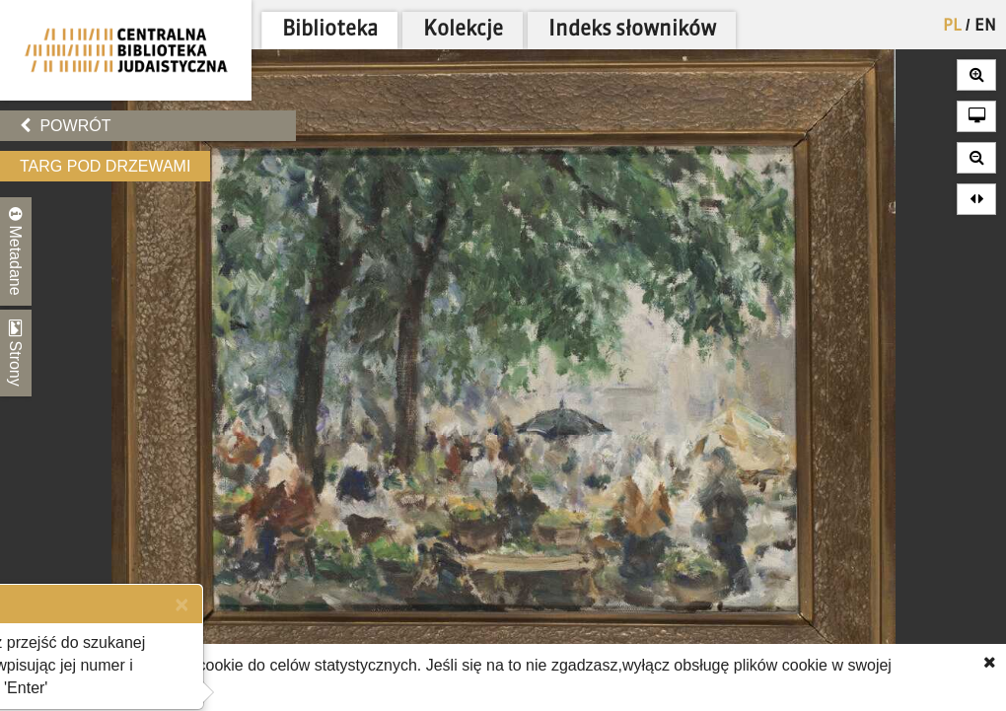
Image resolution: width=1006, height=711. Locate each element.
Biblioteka (330, 30)
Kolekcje (463, 30)
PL (952, 27)
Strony (16, 353)
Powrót (65, 125)
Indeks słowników (632, 30)
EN (985, 27)
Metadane (16, 251)
